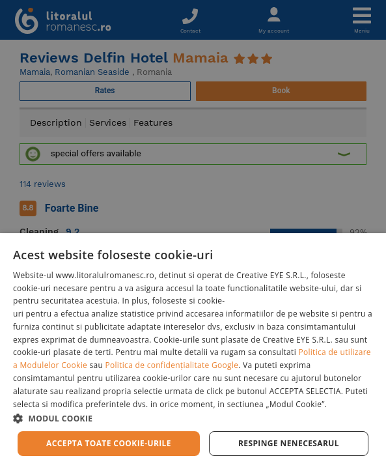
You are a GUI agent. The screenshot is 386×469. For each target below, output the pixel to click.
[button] (193, 417)
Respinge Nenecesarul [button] (288, 443)
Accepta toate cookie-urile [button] (108, 443)
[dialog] (193, 351)
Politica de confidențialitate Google (172, 365)
